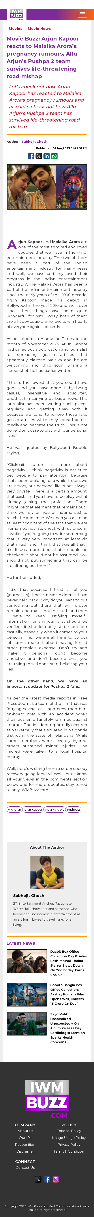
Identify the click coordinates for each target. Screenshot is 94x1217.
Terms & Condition (69, 1151)
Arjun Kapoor (33, 809)
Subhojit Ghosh (34, 142)
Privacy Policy (69, 1144)
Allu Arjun (14, 809)
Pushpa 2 (73, 809)
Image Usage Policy (69, 1138)
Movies (15, 29)
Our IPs (25, 1138)
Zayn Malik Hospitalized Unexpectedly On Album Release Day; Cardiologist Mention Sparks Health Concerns (67, 1028)
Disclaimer (25, 1151)
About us (25, 1131)
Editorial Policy (69, 1131)
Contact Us (25, 1167)
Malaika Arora (54, 809)
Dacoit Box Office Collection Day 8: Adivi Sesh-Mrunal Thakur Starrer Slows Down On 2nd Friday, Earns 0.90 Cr (68, 963)
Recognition (25, 1144)
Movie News (39, 29)
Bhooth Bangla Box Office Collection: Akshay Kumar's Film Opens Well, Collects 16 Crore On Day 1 (67, 994)
